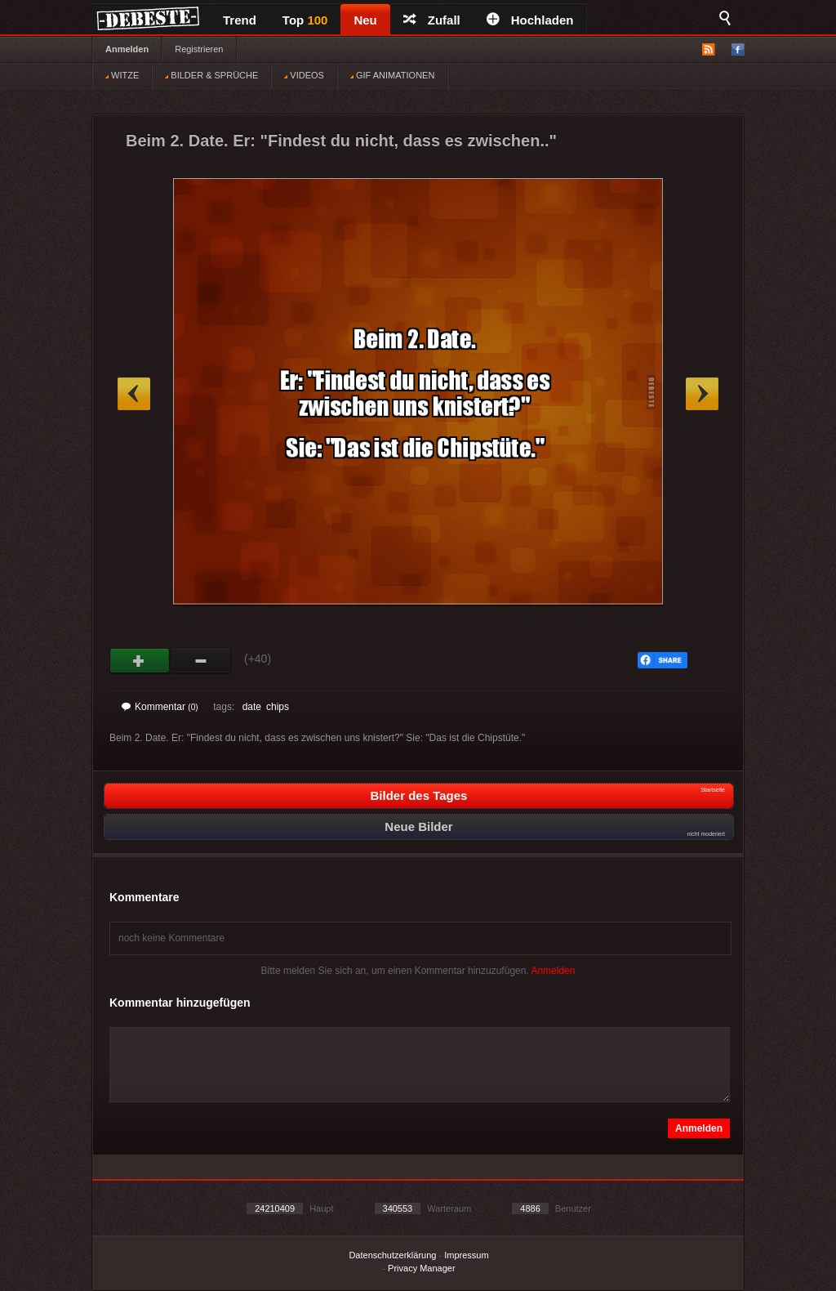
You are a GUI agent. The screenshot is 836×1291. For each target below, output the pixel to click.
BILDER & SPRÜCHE (211, 75)
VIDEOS (304, 75)
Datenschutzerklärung (392, 1255)
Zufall (431, 20)
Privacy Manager (422, 1268)
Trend (239, 20)
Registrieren (199, 49)
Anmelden (127, 49)
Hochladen (530, 20)
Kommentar (160, 707)
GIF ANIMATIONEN (392, 75)
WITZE (122, 75)
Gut (140, 661)
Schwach (201, 661)
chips (277, 707)
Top (305, 20)
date (251, 707)
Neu (365, 20)
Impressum (466, 1255)
